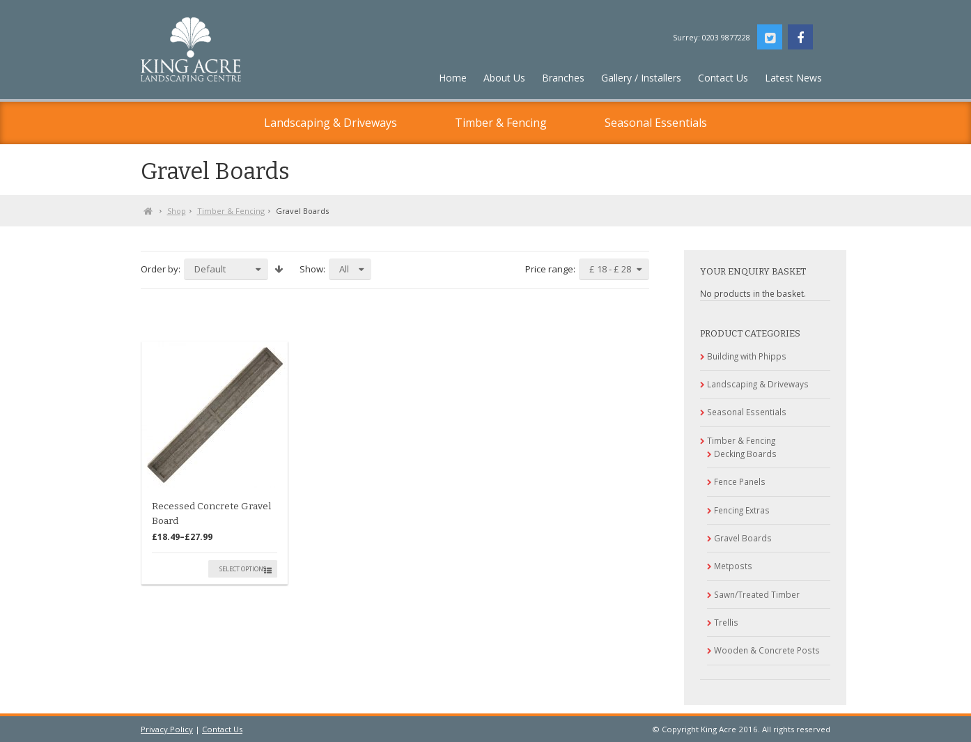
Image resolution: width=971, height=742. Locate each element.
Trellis (726, 622)
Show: (312, 269)
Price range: (550, 269)
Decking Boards (745, 453)
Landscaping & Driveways (330, 122)
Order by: (160, 269)
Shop (176, 211)
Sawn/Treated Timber (757, 594)
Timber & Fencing (501, 122)
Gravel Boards (743, 537)
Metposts (733, 565)
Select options (242, 568)
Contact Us (222, 729)
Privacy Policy (167, 729)
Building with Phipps (746, 356)
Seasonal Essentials (656, 122)
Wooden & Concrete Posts (767, 650)
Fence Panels (740, 481)
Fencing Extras (742, 510)
